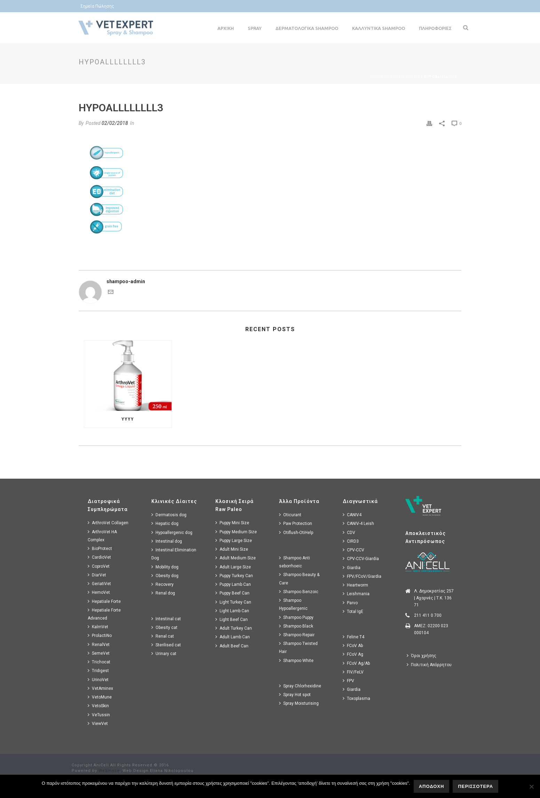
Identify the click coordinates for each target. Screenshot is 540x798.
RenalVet (99, 644)
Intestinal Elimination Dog (173, 553)
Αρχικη (225, 28)
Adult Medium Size (235, 557)
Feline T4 (353, 636)
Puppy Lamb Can (233, 584)
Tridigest (98, 670)
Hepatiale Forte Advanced (104, 614)
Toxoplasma (356, 698)
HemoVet (99, 592)
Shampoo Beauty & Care (299, 578)
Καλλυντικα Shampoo (378, 28)
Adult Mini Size (231, 549)
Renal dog (163, 593)
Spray (255, 28)
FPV (348, 680)
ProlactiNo (100, 635)
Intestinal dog (166, 541)
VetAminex (100, 688)
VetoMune (100, 697)
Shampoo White (296, 660)
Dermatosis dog (168, 514)
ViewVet (98, 723)
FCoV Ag (353, 654)
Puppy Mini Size (232, 522)
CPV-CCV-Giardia (361, 558)
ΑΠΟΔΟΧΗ (431, 786)
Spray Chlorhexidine (300, 685)
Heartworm (355, 585)
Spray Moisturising (299, 703)
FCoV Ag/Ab (356, 663)
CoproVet (99, 566)
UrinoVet (98, 679)
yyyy (127, 419)
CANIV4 (352, 514)
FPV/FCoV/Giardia (362, 576)
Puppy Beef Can (232, 593)
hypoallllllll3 (403, 77)
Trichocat (99, 661)
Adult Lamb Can (232, 636)
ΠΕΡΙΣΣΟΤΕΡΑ (475, 786)
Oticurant (290, 514)
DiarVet (97, 574)
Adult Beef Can (231, 645)
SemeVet (99, 653)
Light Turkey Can (233, 602)
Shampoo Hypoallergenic (293, 604)
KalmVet (98, 626)
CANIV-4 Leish (358, 523)
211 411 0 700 (428, 615)
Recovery (162, 584)
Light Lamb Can (232, 610)
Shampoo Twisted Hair (298, 647)
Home (377, 77)
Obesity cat (164, 627)
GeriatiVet (99, 583)
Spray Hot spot (295, 694)
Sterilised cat (166, 644)
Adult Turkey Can (233, 628)
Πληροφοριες (435, 28)
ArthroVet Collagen (108, 522)
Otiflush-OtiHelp (296, 532)
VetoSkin (98, 705)
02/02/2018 (115, 123)
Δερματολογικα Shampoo (307, 28)
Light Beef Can (231, 619)
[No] (531, 786)
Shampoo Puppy (296, 617)
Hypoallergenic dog (171, 532)
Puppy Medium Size (236, 531)
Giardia (351, 567)
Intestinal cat (166, 618)
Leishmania (356, 593)
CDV (349, 532)
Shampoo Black (296, 626)
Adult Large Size (233, 566)
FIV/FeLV (353, 672)
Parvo (350, 602)
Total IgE (353, 611)
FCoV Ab (353, 645)
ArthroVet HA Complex (102, 535)
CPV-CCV (353, 549)
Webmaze (109, 770)
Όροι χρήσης (421, 655)
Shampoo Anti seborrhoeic (294, 561)
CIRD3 (351, 541)
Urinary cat (163, 653)
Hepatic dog (164, 523)
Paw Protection (295, 523)
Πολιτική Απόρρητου (429, 664)
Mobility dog (164, 566)
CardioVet (99, 557)
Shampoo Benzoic (298, 591)
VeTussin (99, 714)
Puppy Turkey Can (234, 575)
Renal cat (162, 636)
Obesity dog (164, 575)
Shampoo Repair (297, 634)
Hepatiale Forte (104, 601)
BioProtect (100, 548)
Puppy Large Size (233, 540)
